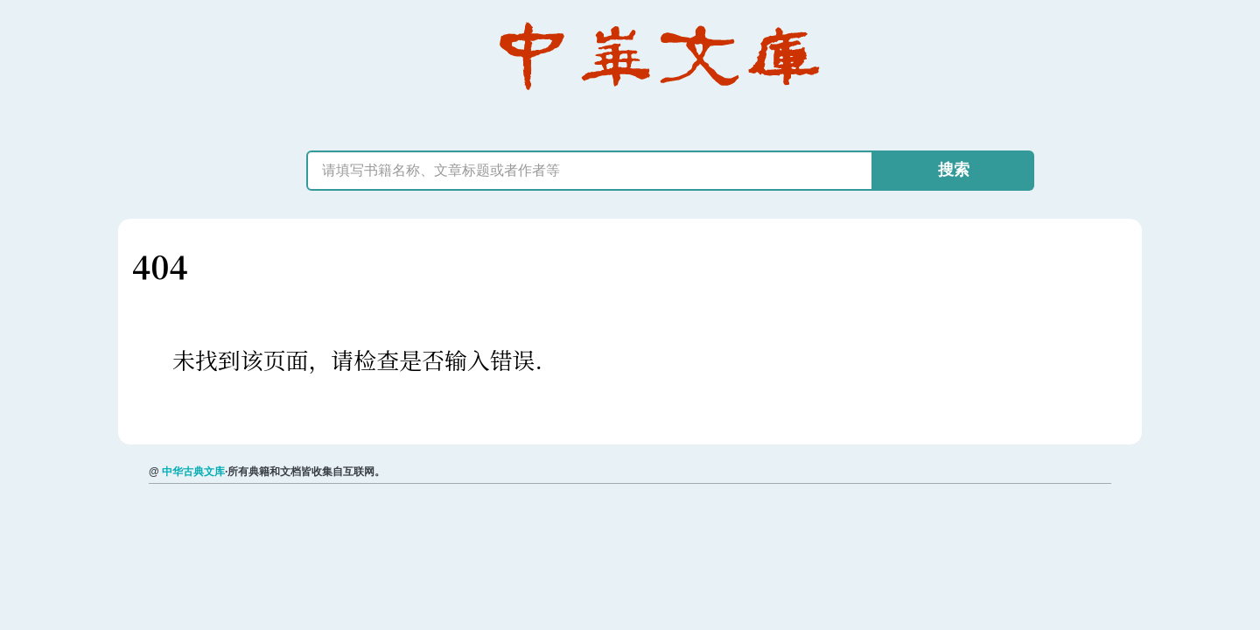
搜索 (954, 169)
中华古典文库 (193, 472)
